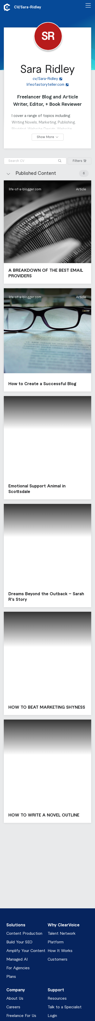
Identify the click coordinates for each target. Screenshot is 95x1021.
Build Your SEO (19, 942)
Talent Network (61, 933)
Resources (57, 998)
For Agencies (18, 968)
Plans (11, 977)
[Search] (59, 161)
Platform (56, 942)
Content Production (24, 933)
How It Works (60, 951)
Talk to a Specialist (65, 1007)
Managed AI (17, 959)
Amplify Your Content (25, 951)
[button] (47, 232)
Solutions (15, 925)
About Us (14, 998)
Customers (57, 959)
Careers (13, 1007)
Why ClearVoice (64, 925)
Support (56, 990)
